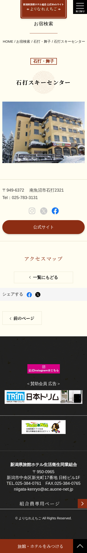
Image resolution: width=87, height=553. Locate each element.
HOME (8, 41)
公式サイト (43, 227)
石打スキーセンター (69, 41)
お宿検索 (23, 41)
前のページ (23, 318)
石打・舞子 (42, 41)
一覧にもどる (45, 277)
